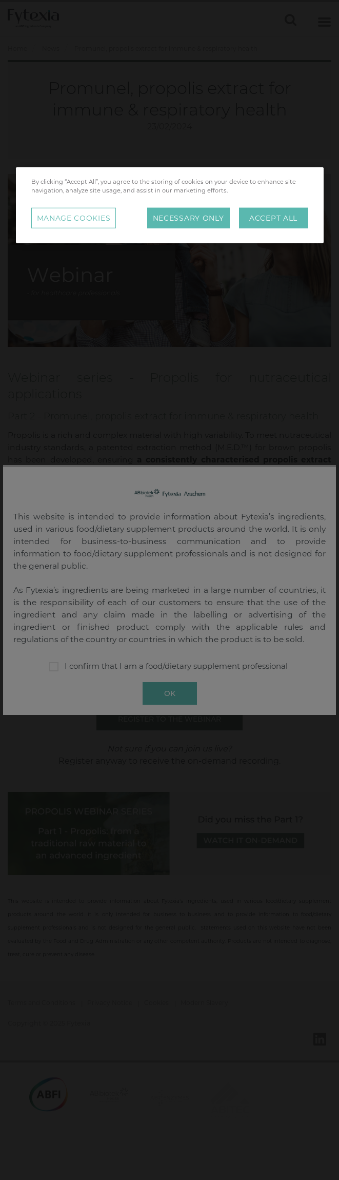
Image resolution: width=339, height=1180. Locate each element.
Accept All (273, 218)
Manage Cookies (74, 218)
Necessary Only (188, 218)
